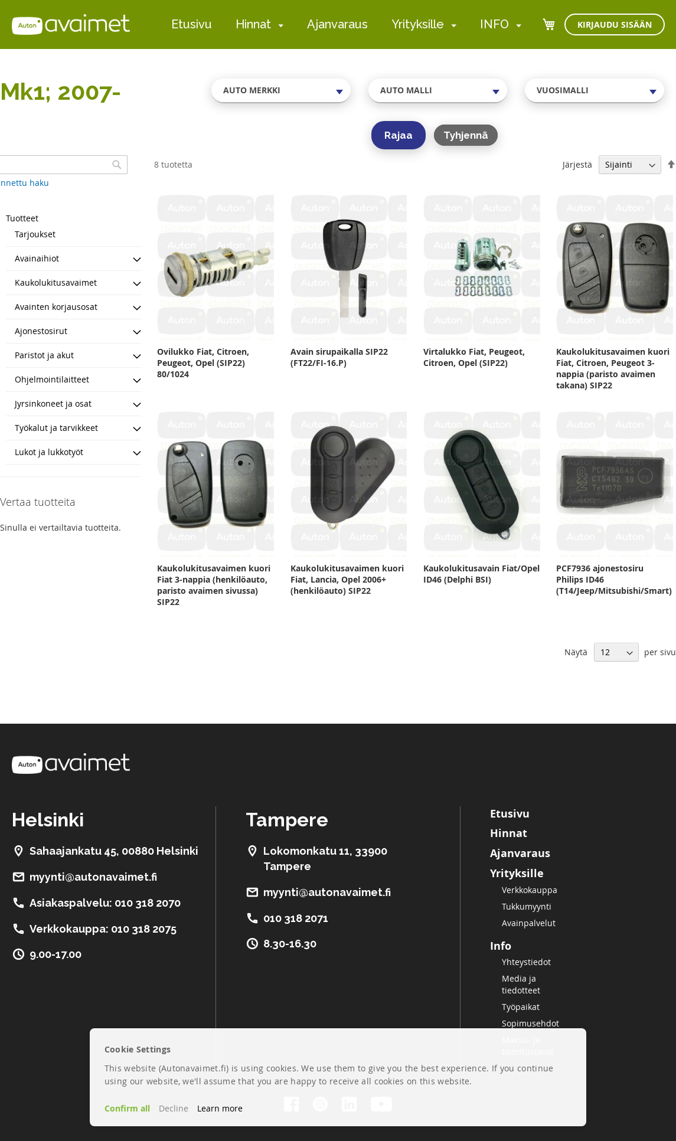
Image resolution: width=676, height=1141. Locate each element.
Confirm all (127, 1108)
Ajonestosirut (41, 330)
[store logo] (71, 24)
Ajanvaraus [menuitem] (337, 24)
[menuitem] (278, 25)
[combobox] (281, 90)
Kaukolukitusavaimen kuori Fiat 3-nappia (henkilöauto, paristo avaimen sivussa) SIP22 (213, 585)
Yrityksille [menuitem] (417, 24)
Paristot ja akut (44, 355)
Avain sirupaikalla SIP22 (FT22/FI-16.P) (339, 357)
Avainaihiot (37, 258)
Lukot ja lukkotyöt (49, 451)
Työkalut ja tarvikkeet (56, 427)
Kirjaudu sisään (614, 24)
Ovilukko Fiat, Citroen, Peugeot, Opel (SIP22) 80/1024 (203, 363)
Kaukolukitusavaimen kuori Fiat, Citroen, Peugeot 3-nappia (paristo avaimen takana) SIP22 (613, 368)
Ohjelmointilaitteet (52, 379)
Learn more (220, 1108)
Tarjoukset (35, 234)
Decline (173, 1108)
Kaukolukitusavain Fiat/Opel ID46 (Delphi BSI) (481, 574)
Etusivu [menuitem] (191, 24)
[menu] (346, 24)
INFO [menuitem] (494, 24)
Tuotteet (22, 218)
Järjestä (577, 164)
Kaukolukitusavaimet (56, 282)
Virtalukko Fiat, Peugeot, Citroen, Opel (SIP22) (474, 357)
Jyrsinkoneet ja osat (53, 403)
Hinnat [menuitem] (253, 24)
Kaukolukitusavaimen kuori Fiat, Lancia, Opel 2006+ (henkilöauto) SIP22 (347, 579)
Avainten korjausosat (56, 306)
